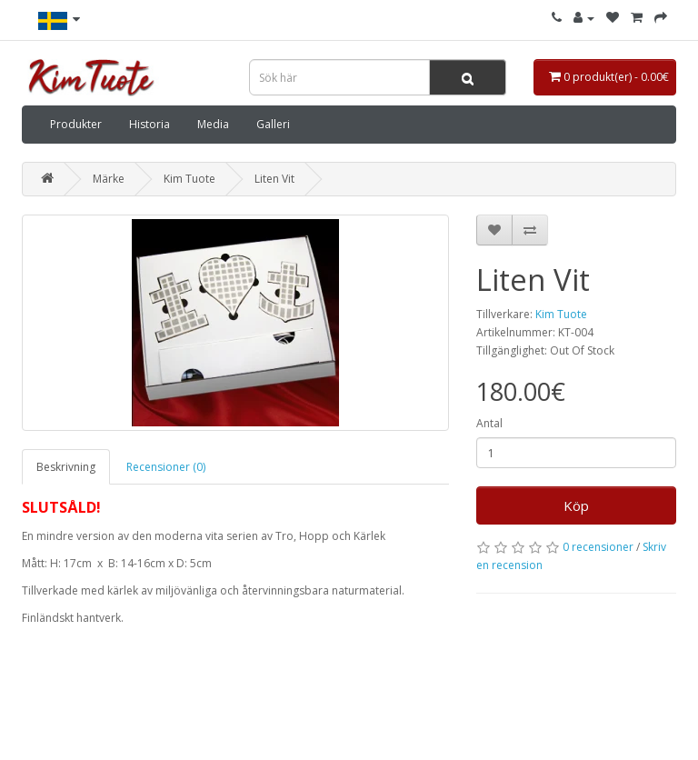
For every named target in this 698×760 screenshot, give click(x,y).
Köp (576, 505)
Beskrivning (65, 467)
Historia (149, 124)
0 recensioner (598, 547)
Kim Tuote (189, 178)
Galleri (273, 124)
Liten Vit (274, 178)
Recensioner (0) (165, 467)
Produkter (76, 124)
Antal (489, 423)
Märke (109, 178)
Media (213, 124)
